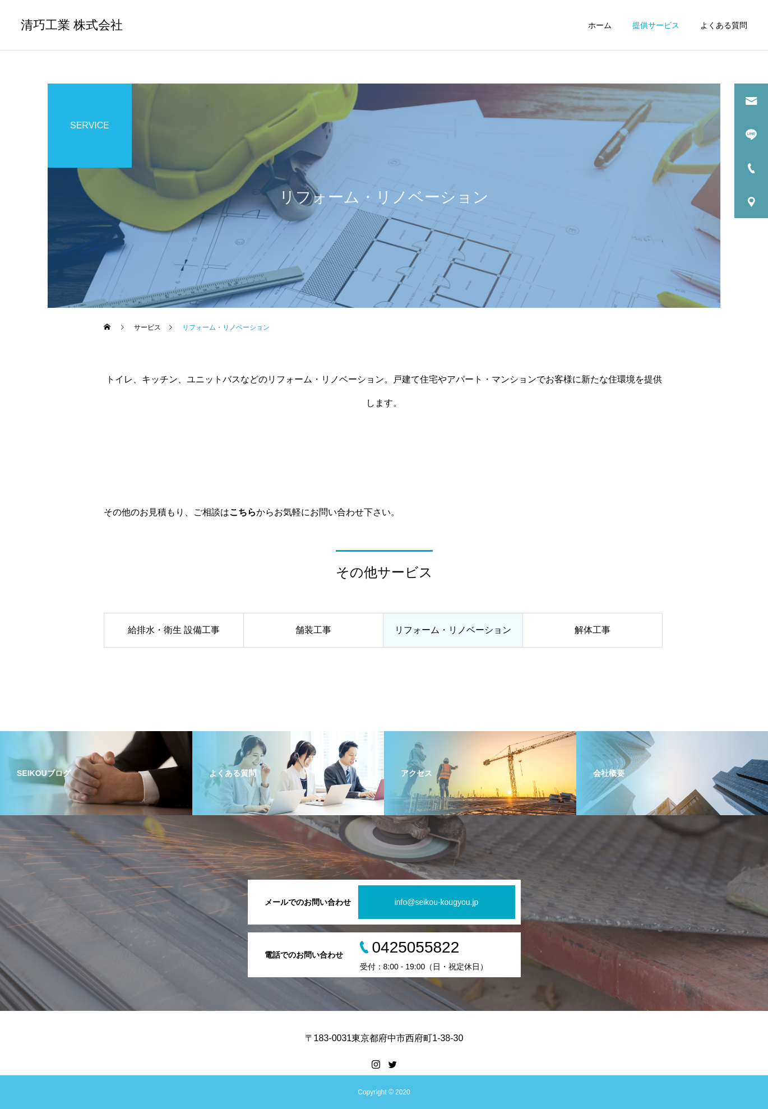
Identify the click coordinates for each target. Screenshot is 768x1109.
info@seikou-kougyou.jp (437, 902)
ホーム (600, 25)
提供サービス (655, 25)
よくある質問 (723, 25)
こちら (242, 512)
